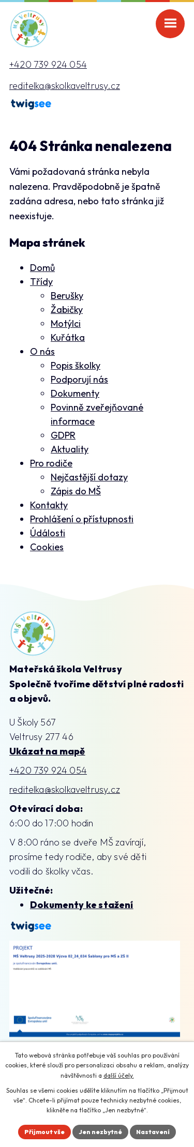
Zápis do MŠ (76, 491)
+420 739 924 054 (48, 64)
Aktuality (69, 449)
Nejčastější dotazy (89, 477)
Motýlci (66, 323)
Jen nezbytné (100, 1132)
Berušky (67, 295)
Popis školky (75, 365)
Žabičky (67, 309)
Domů (42, 268)
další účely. (118, 1075)
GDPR (63, 435)
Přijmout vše (44, 1132)
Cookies (47, 547)
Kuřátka (68, 337)
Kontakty (49, 505)
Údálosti (47, 533)
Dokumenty (75, 393)
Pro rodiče (51, 463)
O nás (42, 351)
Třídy (41, 282)
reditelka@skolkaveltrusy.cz (64, 86)
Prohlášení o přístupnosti (81, 519)
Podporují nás (79, 379)
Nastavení (153, 1132)
